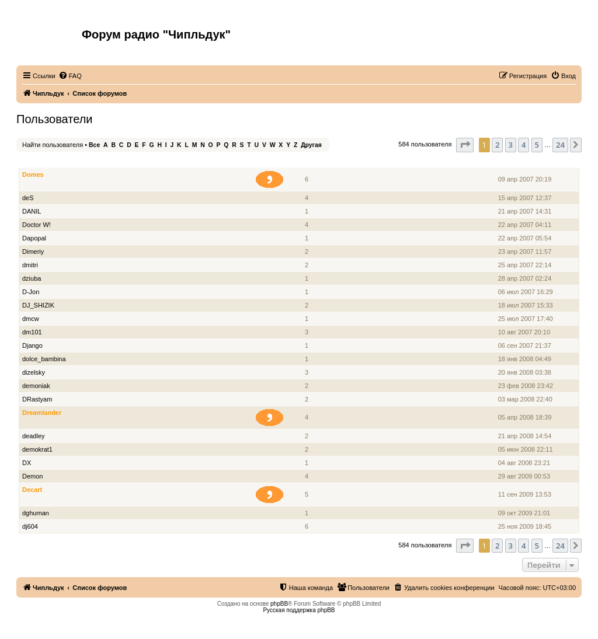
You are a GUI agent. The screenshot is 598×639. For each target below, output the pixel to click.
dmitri (30, 264)
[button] (465, 145)
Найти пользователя (52, 144)
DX (26, 462)
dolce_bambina (44, 358)
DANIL (31, 211)
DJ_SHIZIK (38, 305)
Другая (311, 145)
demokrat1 (37, 449)
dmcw (30, 318)
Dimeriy (33, 251)
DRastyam (37, 399)
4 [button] (523, 144)
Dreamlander (41, 412)
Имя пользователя (52, 161)
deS (28, 197)
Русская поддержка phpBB (299, 610)
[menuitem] (70, 76)
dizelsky (33, 372)
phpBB (279, 603)
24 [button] (560, 144)
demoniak (36, 385)
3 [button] (511, 144)
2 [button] (497, 144)
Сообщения (307, 161)
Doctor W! (36, 224)
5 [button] (537, 144)
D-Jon (30, 291)
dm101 (32, 332)
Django (32, 345)
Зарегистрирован (526, 161)
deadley (33, 435)
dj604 (30, 526)
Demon (32, 476)
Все (94, 145)
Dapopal (34, 238)
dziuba (31, 278)
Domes (33, 174)
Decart (32, 489)
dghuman (35, 512)
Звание (274, 161)
